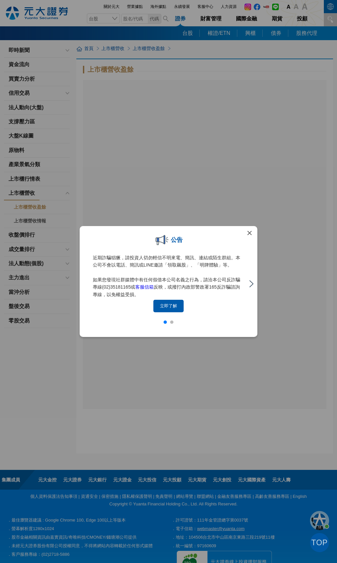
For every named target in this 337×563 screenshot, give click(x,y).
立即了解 (168, 305)
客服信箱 (144, 287)
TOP (319, 542)
